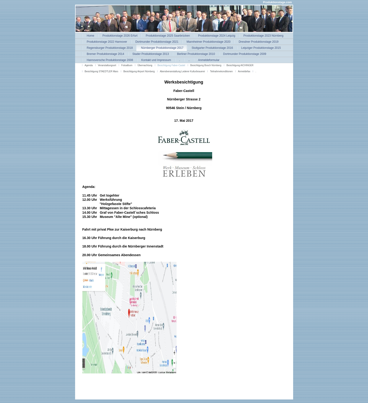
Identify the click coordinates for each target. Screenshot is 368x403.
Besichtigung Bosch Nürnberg (205, 65)
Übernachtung (145, 65)
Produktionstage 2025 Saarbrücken (168, 35)
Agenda (89, 65)
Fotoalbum (126, 65)
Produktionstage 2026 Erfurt (120, 35)
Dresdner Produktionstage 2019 (258, 41)
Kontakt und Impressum (156, 60)
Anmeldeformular (208, 60)
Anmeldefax (244, 71)
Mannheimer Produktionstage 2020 (208, 41)
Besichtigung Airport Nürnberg (139, 71)
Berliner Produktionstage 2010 (196, 54)
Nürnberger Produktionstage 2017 (162, 47)
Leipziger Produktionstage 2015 (261, 47)
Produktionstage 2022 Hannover (107, 41)
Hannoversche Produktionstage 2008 (110, 60)
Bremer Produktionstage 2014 (105, 54)
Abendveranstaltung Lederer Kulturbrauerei (182, 71)
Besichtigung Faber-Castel (171, 65)
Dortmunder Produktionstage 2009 (244, 54)
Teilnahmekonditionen (221, 71)
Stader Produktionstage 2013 (150, 54)
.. (189, 60)
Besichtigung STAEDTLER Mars (101, 71)
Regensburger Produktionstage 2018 (110, 47)
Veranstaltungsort (107, 65)
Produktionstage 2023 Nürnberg (263, 35)
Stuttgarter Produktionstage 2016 (212, 47)
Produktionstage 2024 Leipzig (216, 35)
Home (90, 35)
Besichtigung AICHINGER (239, 65)
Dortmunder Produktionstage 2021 (156, 41)
